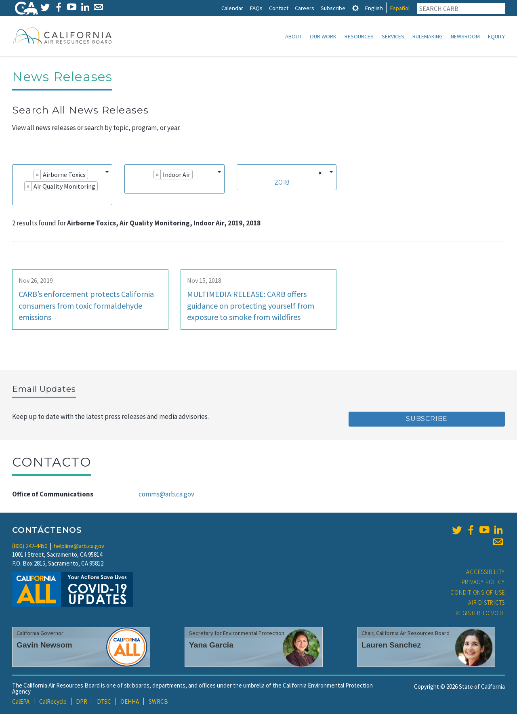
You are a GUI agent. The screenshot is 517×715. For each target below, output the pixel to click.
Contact (278, 8)
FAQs (256, 8)
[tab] (355, 8)
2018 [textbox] (282, 183)
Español (400, 8)
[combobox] (62, 185)
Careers (304, 8)
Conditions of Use (477, 593)
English (374, 8)
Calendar (232, 8)
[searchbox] (18, 198)
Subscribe (333, 8)
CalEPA (20, 702)
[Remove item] (37, 175)
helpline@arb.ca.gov (79, 547)
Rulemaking (427, 36)
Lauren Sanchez (391, 645)
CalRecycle (53, 702)
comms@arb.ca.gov (166, 494)
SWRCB (158, 702)
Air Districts (486, 603)
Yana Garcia (211, 645)
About (293, 36)
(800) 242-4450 (29, 547)
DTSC (104, 702)
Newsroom (465, 36)
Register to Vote (480, 614)
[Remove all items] (319, 173)
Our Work (323, 36)
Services (393, 36)
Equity (496, 36)
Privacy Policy (483, 583)
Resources (359, 36)
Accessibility (485, 572)
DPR (81, 702)
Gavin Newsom (44, 645)
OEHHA (129, 702)
